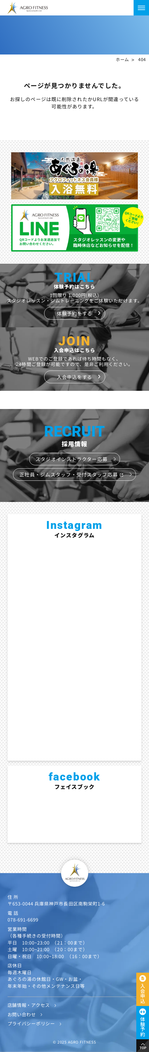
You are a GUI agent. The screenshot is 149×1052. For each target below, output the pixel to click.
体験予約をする (74, 313)
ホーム (122, 59)
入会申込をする (74, 377)
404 (142, 59)
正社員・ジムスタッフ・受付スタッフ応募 (71, 474)
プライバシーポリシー (31, 1023)
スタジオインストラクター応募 (71, 459)
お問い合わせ (22, 1014)
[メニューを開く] (141, 7)
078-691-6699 (23, 919)
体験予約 (142, 1027)
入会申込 (142, 993)
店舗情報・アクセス (29, 1005)
